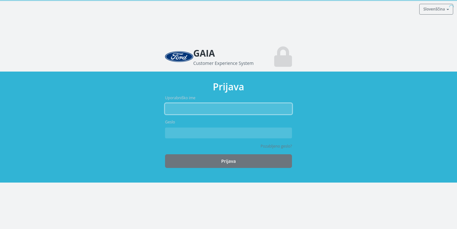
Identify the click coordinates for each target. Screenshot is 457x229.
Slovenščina (436, 9)
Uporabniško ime (180, 98)
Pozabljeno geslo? (276, 146)
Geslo (170, 122)
